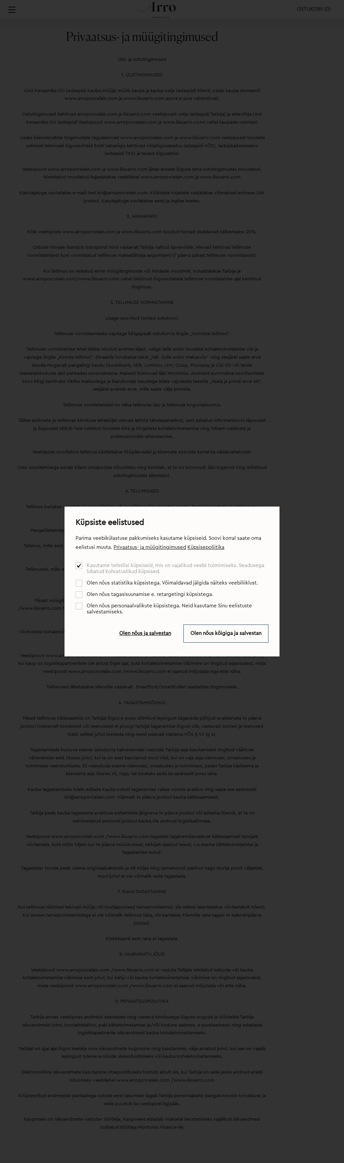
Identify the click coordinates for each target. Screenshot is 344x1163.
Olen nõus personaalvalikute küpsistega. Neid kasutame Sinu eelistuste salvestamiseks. (169, 608)
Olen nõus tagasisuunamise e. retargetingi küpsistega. (150, 594)
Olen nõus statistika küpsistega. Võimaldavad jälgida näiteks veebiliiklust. (172, 583)
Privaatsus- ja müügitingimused (150, 547)
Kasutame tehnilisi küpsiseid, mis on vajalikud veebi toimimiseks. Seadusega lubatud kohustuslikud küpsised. (175, 568)
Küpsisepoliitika (205, 547)
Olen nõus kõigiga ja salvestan (225, 633)
